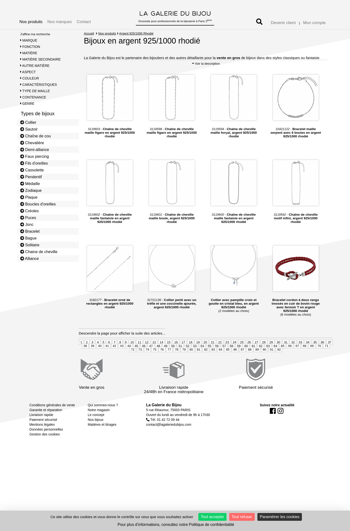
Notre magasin (99, 423)
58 (231, 358)
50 (173, 358)
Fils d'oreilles (34, 163)
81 (198, 362)
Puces (28, 217)
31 (285, 355)
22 (219, 355)
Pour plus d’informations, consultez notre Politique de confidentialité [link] (176, 524)
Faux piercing (34, 156)
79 (183, 362)
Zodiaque (31, 190)
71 (326, 358)
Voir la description (206, 76)
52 (187, 358)
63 (268, 358)
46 (143, 358)
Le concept (96, 427)
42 (114, 358)
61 (253, 358)
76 (162, 362)
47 (151, 358)
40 (99, 358)
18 (190, 355)
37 (329, 355)
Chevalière (32, 143)
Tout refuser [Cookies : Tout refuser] (242, 517)
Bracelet (30, 231)
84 (220, 362)
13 (154, 355)
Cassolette (32, 170)
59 (238, 358)
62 (260, 358)
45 (136, 358)
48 (158, 358)
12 (147, 355)
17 (183, 355)
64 (275, 358)
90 (264, 362)
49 (165, 358)
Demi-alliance (34, 149)
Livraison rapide (41, 427)
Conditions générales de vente (52, 418)
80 (191, 362)
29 (271, 355)
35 (315, 355)
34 (307, 355)
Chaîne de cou (35, 136)
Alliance (29, 258)
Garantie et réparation (45, 423)
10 (132, 355)
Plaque (28, 197)
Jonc (27, 224)
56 (217, 358)
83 (213, 362)
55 (209, 358)
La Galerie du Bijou (164, 418)
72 (132, 362)
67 (297, 358)
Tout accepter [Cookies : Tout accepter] (212, 517)
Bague (28, 238)
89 (257, 362)
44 (129, 358)
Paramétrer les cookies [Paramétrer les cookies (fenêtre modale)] (280, 517)
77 (169, 362)
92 (279, 362)
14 (161, 355)
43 (121, 358)
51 (180, 358)
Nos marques (59, 21)
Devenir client (283, 22)
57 (224, 358)
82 (206, 362)
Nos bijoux (96, 432)
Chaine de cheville (39, 251)
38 (85, 358)
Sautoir (29, 129)
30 (278, 355)
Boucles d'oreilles (38, 204)
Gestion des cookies (44, 447)
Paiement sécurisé (43, 432)
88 (249, 362)
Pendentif (31, 177)
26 (249, 355)
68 (304, 358)
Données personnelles (46, 442)
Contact (84, 21)
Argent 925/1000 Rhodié (136, 33)
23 (227, 355)
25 (242, 355)
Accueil (89, 33)
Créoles (29, 211)
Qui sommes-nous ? (103, 418)
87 (242, 362)
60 (246, 358)
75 (154, 362)
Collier (28, 122)
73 (140, 362)
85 (227, 362)
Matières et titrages (102, 437)
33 (300, 355)
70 (319, 358)
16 (176, 355)
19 (198, 355)
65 (282, 358)
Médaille (30, 183)
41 (107, 358)
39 (92, 358)
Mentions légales (42, 437)
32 (293, 355)
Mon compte (314, 22)
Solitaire (29, 245)
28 (263, 355)
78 (176, 362)
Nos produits (31, 21)
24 (234, 355)
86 (235, 362)
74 (147, 362)
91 (271, 362)
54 (202, 358)
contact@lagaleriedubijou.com (168, 437)
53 (195, 358)
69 (312, 358)
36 (322, 355)
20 (205, 355)
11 (139, 355)
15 (168, 355)
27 (256, 355)
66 (290, 358)
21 (212, 355)
